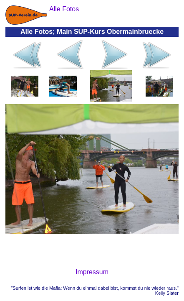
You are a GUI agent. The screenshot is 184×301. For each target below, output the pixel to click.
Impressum (92, 271)
